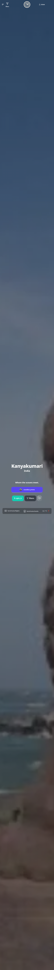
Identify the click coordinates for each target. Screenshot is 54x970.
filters (30, 498)
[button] (3, 4)
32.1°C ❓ (46, 511)
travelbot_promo (29, 490)
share (42, 4)
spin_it (18, 498)
